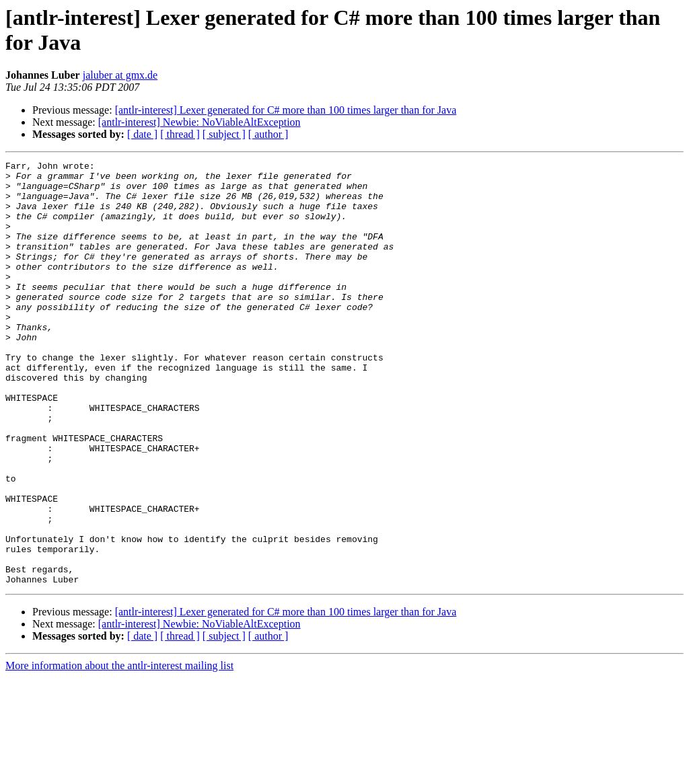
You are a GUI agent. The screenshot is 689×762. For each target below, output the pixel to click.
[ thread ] (180, 134)
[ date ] (142, 134)
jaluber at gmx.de (120, 75)
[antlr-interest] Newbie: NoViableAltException (199, 122)
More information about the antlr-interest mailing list (119, 750)
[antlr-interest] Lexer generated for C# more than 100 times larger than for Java (286, 110)
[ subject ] (224, 134)
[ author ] (268, 134)
